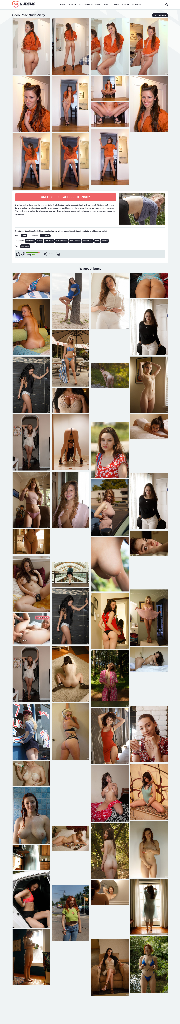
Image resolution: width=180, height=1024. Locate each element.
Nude (97, 241)
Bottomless (87, 241)
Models (107, 5)
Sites (97, 5)
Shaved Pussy (61, 241)
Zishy (24, 235)
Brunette (30, 241)
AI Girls (125, 5)
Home (62, 5)
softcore (25, 246)
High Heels (49, 241)
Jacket (105, 241)
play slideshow (160, 15)
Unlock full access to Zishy (65, 197)
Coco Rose (45, 235)
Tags (116, 5)
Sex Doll (136, 5)
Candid (39, 241)
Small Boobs (75, 241)
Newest (72, 5)
